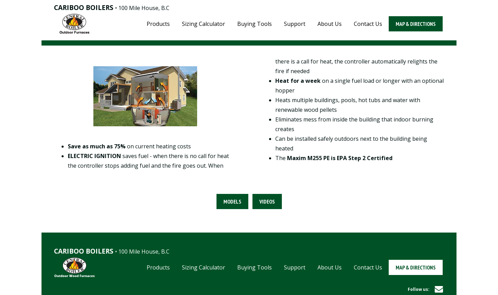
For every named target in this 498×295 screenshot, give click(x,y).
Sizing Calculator (203, 24)
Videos (267, 201)
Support (294, 24)
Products (158, 24)
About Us (329, 24)
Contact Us (368, 24)
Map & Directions (416, 23)
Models (232, 201)
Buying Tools (254, 24)
